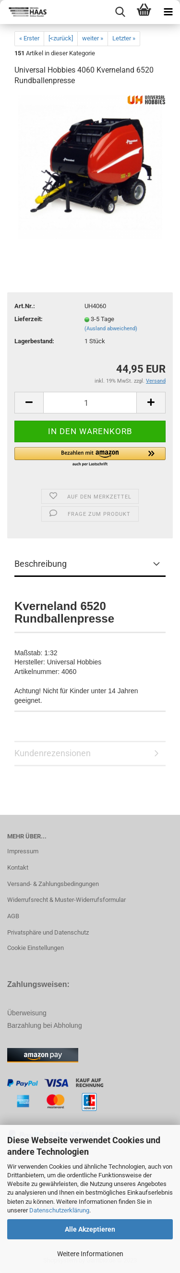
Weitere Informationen (90, 1254)
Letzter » (123, 38)
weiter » (92, 38)
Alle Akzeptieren (90, 1229)
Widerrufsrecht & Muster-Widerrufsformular (66, 899)
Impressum (22, 851)
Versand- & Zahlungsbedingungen (53, 883)
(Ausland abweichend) (110, 328)
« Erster (29, 38)
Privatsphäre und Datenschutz (48, 932)
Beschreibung (40, 564)
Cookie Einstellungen (35, 947)
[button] (90, 457)
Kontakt (17, 867)
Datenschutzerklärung (59, 1210)
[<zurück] (60, 38)
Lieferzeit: (28, 319)
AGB (13, 916)
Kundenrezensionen (52, 753)
